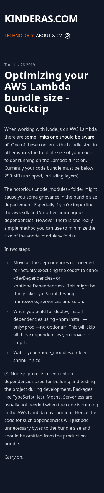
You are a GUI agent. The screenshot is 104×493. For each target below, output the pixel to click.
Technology (19, 35)
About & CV (49, 35)
